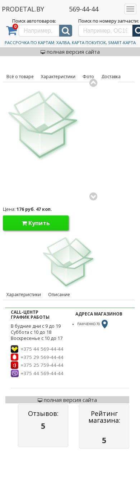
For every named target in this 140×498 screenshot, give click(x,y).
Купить (36, 223)
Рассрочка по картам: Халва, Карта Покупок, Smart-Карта (70, 42)
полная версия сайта (70, 51)
